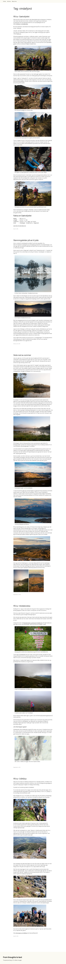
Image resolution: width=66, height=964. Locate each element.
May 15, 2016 (15, 228)
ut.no (42, 32)
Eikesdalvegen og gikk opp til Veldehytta (32, 623)
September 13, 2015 (17, 594)
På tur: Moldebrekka (21, 606)
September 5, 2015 (16, 767)
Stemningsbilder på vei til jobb (26, 240)
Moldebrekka (25, 24)
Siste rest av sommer (22, 355)
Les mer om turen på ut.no (19, 225)
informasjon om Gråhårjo (21, 933)
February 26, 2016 (16, 343)
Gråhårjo (18, 24)
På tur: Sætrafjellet (21, 16)
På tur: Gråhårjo (20, 779)
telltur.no (19, 33)
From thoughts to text (12, 957)
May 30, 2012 (15, 936)
